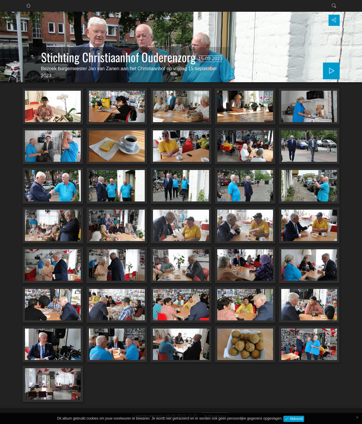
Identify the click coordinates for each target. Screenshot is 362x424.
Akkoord (296, 418)
